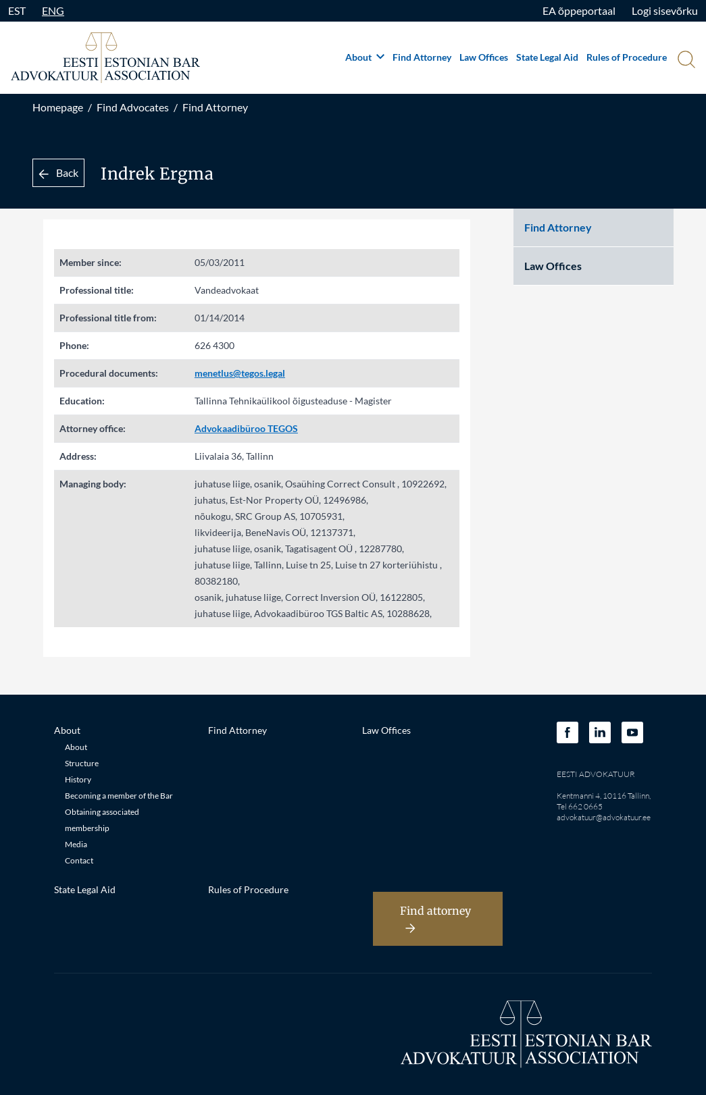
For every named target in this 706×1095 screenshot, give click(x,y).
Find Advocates (133, 107)
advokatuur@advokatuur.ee (604, 817)
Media (76, 844)
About (364, 57)
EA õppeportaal (579, 10)
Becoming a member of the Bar (119, 796)
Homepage (57, 107)
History (78, 779)
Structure (82, 763)
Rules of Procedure (626, 57)
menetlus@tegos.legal (240, 373)
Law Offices (483, 57)
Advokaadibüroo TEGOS (246, 428)
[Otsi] (685, 61)
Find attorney (435, 918)
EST (17, 10)
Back (58, 172)
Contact (79, 860)
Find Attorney (422, 57)
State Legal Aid (547, 57)
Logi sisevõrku (665, 10)
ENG (53, 10)
